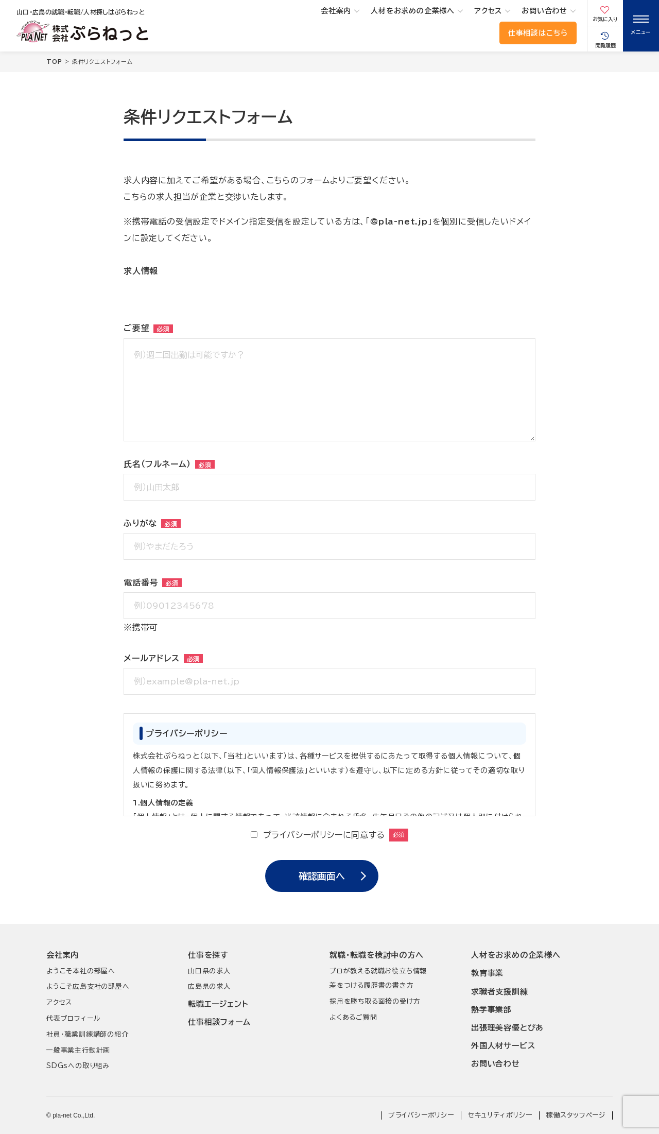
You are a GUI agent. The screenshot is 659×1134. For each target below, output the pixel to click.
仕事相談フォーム (219, 1022)
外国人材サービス (503, 1046)
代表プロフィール (73, 1018)
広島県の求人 (209, 986)
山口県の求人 (209, 971)
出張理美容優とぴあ (507, 1028)
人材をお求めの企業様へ (413, 10)
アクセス (488, 10)
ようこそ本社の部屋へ (80, 971)
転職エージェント (218, 1004)
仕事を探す (208, 955)
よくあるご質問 (353, 1017)
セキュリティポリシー (500, 1115)
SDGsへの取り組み (78, 1065)
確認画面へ (322, 876)
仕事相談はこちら (538, 33)
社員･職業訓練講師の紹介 (87, 1034)
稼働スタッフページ (575, 1115)
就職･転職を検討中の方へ (377, 955)
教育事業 (487, 973)
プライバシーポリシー (421, 1115)
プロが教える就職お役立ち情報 (378, 971)
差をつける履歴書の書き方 (372, 985)
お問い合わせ (544, 10)
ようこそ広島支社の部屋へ (88, 986)
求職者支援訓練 (499, 991)
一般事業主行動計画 (78, 1050)
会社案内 (336, 10)
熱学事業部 (491, 1009)
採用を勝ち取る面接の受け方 (375, 1001)
